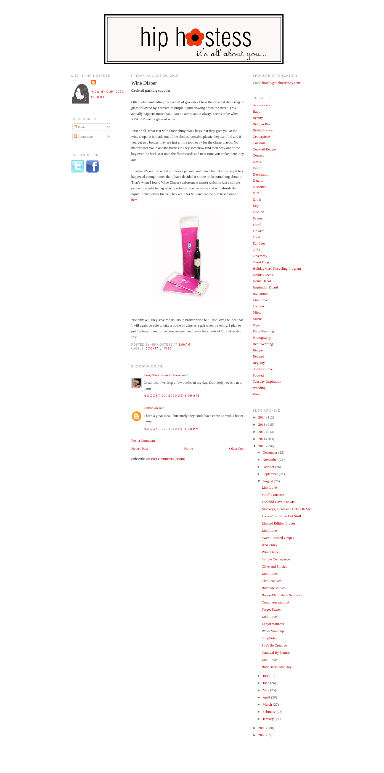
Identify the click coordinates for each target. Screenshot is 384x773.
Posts (80, 127)
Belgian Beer (262, 124)
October (269, 467)
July (266, 676)
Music (257, 319)
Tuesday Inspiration (267, 381)
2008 (262, 735)
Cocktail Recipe (264, 149)
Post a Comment (143, 440)
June (266, 683)
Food (256, 237)
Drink (257, 199)
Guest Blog (261, 262)
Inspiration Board (265, 287)
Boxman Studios (273, 588)
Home (188, 448)
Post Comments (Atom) (168, 459)
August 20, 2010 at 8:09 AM (171, 395)
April (267, 697)
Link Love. (270, 530)
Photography (262, 337)
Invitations (260, 294)
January (269, 719)
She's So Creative (274, 645)
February (269, 712)
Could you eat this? (276, 602)
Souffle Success (273, 495)
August (268, 481)
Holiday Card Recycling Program (277, 268)
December (270, 452)
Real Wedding (263, 344)
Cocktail (154, 348)
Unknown (151, 408)
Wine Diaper (144, 83)
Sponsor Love (263, 369)
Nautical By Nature (276, 652)
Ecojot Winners (273, 624)
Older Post (236, 448)
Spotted (258, 375)
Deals (257, 162)
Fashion (258, 212)
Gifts (256, 250)
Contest (258, 155)
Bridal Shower (263, 130)
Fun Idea (259, 243)
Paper (257, 325)
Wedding (259, 388)
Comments (84, 136)
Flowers (258, 231)
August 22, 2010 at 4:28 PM (171, 429)
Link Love (260, 300)
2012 (262, 432)
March (268, 704)
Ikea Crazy (269, 545)
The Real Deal (272, 581)
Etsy (256, 205)
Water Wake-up (273, 631)
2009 (262, 728)
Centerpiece (261, 136)
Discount (259, 187)
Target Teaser (271, 609)
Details (258, 180)
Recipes (258, 356)
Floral (257, 225)
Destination (261, 174)
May (266, 690)
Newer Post (139, 448)
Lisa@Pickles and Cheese (162, 375)
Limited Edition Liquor (278, 523)
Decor (257, 168)
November (271, 459)
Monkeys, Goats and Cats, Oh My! (287, 509)
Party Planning (263, 331)
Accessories (261, 105)
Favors (258, 218)
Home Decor (262, 281)
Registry (259, 363)
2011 (262, 439)
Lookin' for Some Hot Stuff (281, 516)
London (258, 306)
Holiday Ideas (263, 275)
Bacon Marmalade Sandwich (282, 595)
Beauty (258, 118)
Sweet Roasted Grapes (278, 538)
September (271, 474)
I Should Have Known (278, 502)
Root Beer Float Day (277, 667)
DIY (256, 193)
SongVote (269, 638)
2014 (262, 417)
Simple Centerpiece (276, 559)
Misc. (168, 348)
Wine (257, 394)
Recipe (258, 350)
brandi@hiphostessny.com (281, 83)
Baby (256, 111)
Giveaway (260, 256)
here (134, 200)
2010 (262, 446)
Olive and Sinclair (275, 566)
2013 (262, 424)
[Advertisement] (93, 268)
